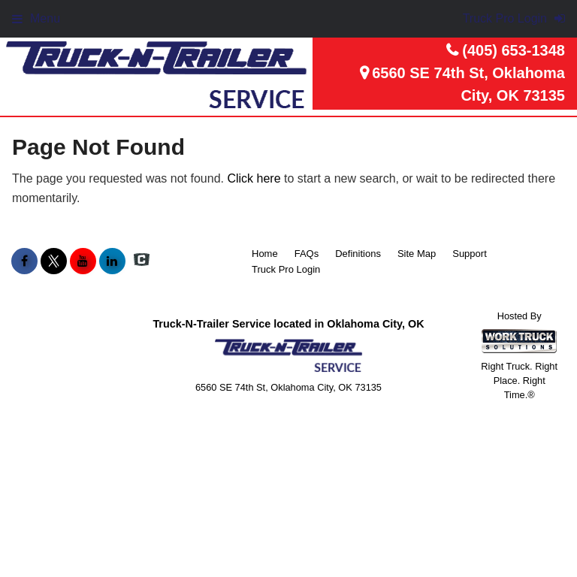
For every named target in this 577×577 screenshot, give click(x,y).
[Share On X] (54, 261)
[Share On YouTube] (83, 261)
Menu (36, 18)
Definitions (358, 253)
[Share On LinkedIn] (112, 261)
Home (265, 253)
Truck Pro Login (286, 269)
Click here (253, 178)
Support (469, 253)
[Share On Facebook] (24, 261)
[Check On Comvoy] (141, 261)
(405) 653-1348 (513, 50)
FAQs (307, 253)
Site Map (416, 253)
